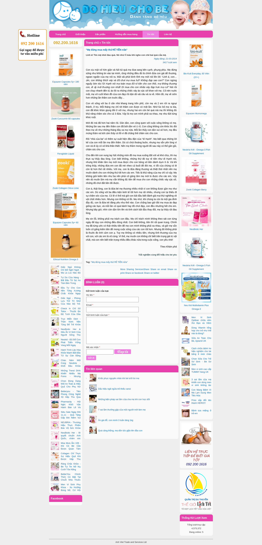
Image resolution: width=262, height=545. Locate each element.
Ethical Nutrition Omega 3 (65, 259)
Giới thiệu (80, 34)
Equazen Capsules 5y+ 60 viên (65, 223)
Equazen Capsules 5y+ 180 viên (65, 82)
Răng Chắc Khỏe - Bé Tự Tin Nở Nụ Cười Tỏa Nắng (71, 467)
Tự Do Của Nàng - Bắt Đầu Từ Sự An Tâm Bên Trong (71, 280)
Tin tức (150, 34)
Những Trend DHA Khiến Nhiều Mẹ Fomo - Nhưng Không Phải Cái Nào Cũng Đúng (66, 376)
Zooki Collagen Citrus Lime (66, 188)
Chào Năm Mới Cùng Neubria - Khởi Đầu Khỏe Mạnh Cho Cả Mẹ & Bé (66, 366)
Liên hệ (168, 34)
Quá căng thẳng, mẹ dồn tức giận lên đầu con (120, 430)
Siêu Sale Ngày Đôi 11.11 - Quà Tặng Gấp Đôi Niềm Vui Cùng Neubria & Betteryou (66, 418)
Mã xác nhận (93, 347)
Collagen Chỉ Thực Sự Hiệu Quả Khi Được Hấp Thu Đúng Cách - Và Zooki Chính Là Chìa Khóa (66, 459)
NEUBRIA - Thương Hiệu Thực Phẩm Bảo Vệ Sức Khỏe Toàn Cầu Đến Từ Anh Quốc (66, 428)
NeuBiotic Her (196, 229)
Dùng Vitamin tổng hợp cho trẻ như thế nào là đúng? (201, 330)
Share (134, 269)
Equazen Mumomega (196, 113)
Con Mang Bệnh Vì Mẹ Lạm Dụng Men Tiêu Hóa (201, 393)
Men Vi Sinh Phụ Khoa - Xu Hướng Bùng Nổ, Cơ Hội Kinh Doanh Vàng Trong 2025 (66, 490)
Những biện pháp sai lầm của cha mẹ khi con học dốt (124, 399)
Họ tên (90, 295)
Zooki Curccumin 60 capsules (65, 118)
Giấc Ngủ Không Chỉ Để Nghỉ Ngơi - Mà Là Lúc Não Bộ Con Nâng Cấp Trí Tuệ (66, 273)
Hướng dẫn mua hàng (126, 34)
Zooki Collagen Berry (196, 189)
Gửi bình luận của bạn (97, 315)
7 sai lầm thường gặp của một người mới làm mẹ (122, 409)
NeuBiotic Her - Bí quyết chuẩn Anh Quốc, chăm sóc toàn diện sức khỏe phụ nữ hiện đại (66, 438)
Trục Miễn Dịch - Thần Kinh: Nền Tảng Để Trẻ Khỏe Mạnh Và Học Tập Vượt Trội (66, 324)
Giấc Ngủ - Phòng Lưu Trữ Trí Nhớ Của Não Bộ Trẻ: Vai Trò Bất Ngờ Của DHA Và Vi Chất (66, 304)
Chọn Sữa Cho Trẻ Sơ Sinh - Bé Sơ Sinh (201, 361)
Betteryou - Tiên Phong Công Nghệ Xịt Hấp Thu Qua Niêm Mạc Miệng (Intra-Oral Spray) (66, 397)
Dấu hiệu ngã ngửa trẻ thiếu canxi (114, 389)
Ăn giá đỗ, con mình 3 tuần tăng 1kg (115, 420)
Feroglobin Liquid (65, 153)
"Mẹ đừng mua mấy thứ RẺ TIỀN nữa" (109, 262)
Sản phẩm (100, 34)
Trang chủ (60, 34)
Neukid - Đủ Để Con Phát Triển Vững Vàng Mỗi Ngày (71, 342)
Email (89, 305)
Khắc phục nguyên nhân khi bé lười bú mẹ (118, 378)
